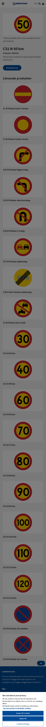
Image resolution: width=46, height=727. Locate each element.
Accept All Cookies (23, 713)
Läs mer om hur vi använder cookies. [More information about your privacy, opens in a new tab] (17, 708)
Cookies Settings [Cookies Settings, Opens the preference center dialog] (23, 724)
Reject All (23, 719)
